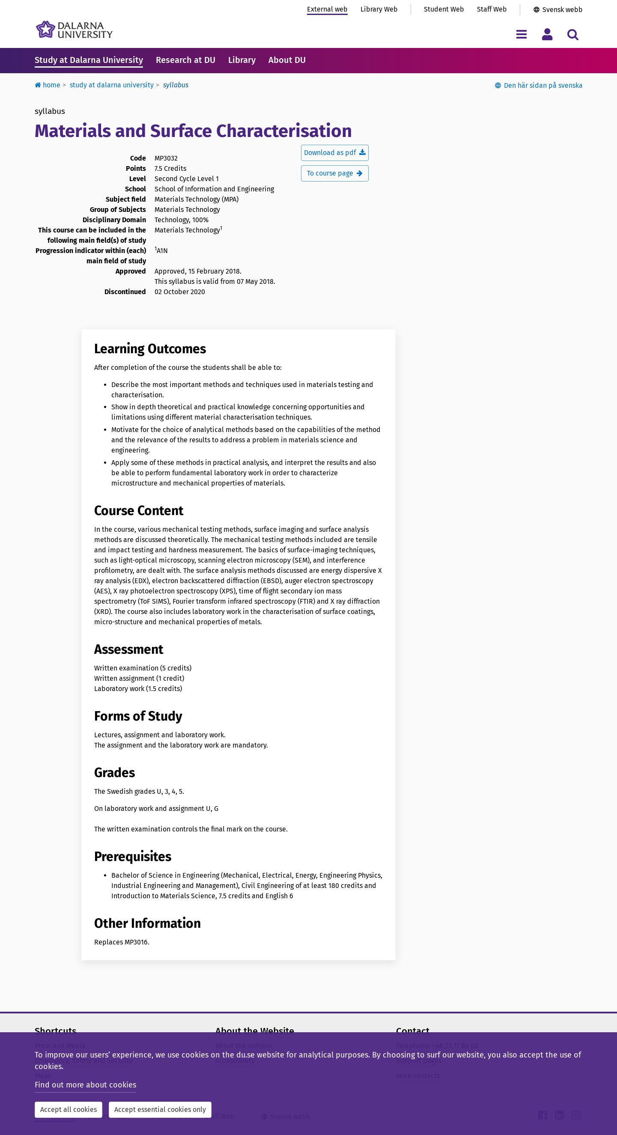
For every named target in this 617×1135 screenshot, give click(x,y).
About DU (287, 60)
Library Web (379, 9)
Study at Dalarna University (89, 60)
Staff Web (492, 9)
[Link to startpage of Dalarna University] (74, 29)
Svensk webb (562, 10)
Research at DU (185, 60)
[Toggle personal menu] (547, 34)
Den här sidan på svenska (543, 85)
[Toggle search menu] (573, 34)
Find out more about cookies (85, 1085)
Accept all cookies (68, 1109)
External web (327, 9)
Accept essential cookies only (160, 1109)
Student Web (444, 9)
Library (242, 60)
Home (47, 85)
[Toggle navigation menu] (521, 34)
